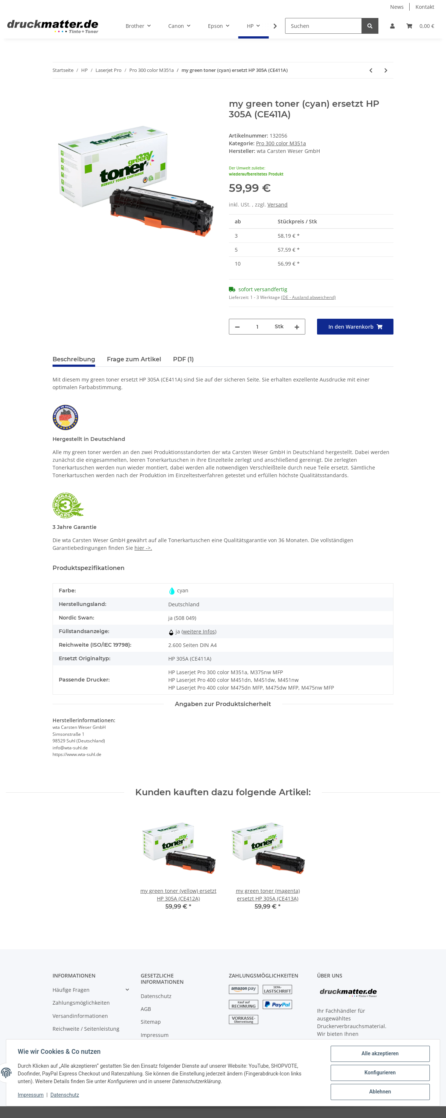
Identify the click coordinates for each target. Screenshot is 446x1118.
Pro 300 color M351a (281, 143)
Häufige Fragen (71, 989)
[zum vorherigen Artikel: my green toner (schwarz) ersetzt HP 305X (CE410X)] (370, 70)
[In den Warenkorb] (58, 95)
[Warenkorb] (420, 26)
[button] (392, 26)
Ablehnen (380, 1092)
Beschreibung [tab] (74, 359)
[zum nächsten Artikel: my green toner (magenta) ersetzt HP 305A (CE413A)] (385, 70)
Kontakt (425, 6)
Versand (277, 204)
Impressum (155, 1034)
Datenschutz (156, 996)
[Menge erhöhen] (297, 326)
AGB (146, 1008)
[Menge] (257, 326)
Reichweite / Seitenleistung (86, 1028)
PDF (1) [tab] (183, 359)
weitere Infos (199, 631)
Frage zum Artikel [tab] (134, 359)
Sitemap (151, 1021)
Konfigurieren (379, 1073)
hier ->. (143, 547)
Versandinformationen (80, 1015)
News (397, 6)
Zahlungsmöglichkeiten (81, 1002)
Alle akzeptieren (379, 1054)
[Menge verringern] (237, 326)
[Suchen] (323, 26)
